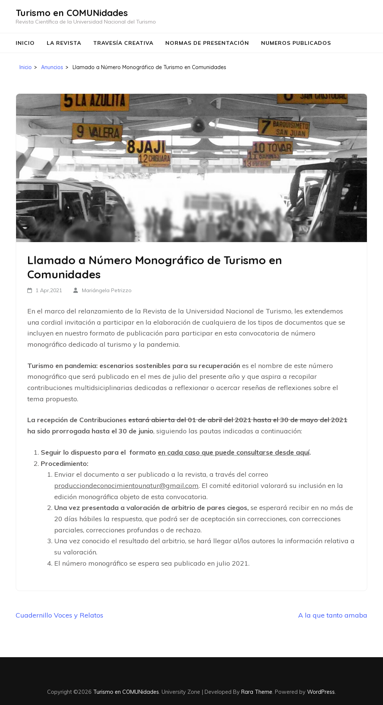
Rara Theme (256, 691)
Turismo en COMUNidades (72, 12)
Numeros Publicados (296, 43)
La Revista (64, 43)
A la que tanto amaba (332, 615)
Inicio (25, 43)
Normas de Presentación (207, 43)
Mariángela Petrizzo (107, 290)
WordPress (321, 691)
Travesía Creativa (123, 43)
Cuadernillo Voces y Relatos (59, 615)
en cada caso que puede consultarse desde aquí (233, 452)
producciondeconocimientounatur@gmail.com (126, 485)
